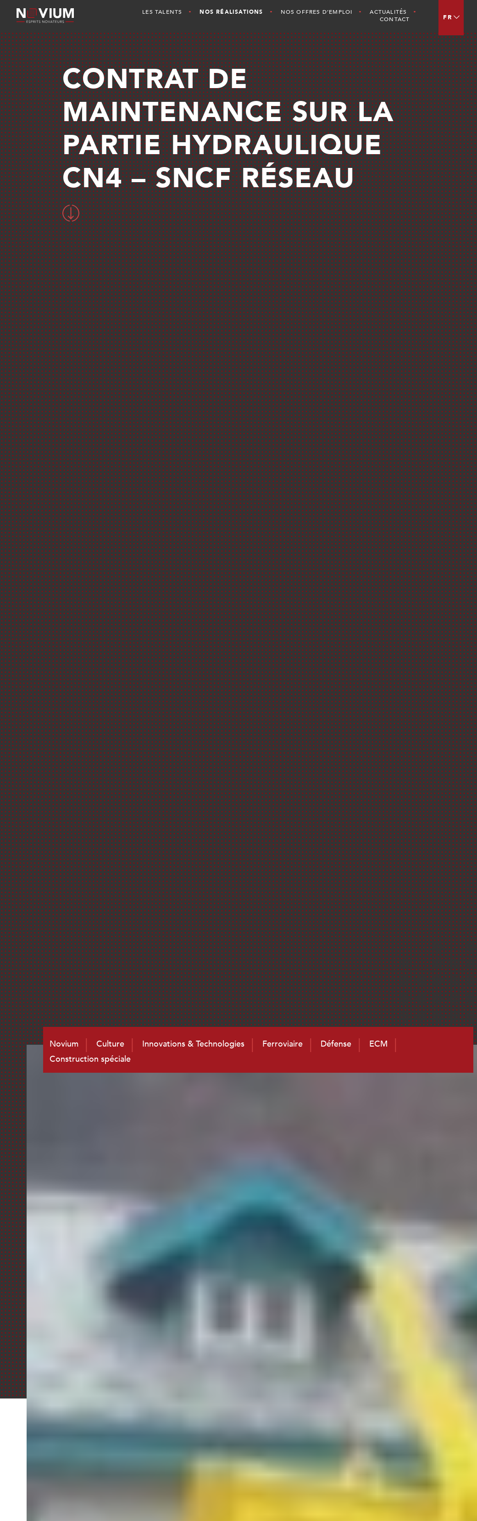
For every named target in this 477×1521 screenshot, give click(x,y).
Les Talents (162, 12)
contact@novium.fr (247, 1420)
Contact (395, 19)
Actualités (388, 12)
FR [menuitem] (447, 17)
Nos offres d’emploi (317, 12)
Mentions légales (399, 1498)
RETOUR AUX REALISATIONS (236, 904)
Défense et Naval (411, 1332)
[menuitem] (451, 17)
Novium (313, 1320)
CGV (437, 1498)
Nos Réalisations (231, 12)
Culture (313, 1332)
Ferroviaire (400, 1320)
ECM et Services (410, 1344)
